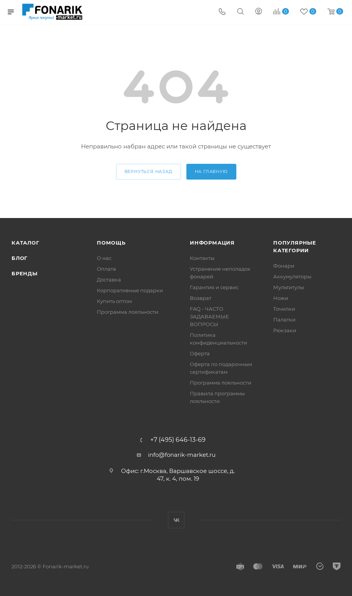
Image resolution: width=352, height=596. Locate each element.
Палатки (284, 319)
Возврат (200, 298)
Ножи (280, 298)
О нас (104, 258)
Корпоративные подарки (130, 290)
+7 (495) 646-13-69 (178, 440)
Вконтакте (176, 520)
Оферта (200, 353)
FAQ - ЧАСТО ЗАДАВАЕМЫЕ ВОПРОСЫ (209, 316)
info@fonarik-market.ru (182, 454)
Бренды (25, 273)
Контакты (202, 258)
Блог (20, 258)
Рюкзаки (284, 330)
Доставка (109, 279)
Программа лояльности (127, 312)
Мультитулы (288, 287)
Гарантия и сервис (214, 287)
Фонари (283, 266)
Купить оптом (114, 301)
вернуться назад (149, 171)
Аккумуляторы (292, 276)
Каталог (26, 243)
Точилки (284, 309)
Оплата (106, 269)
